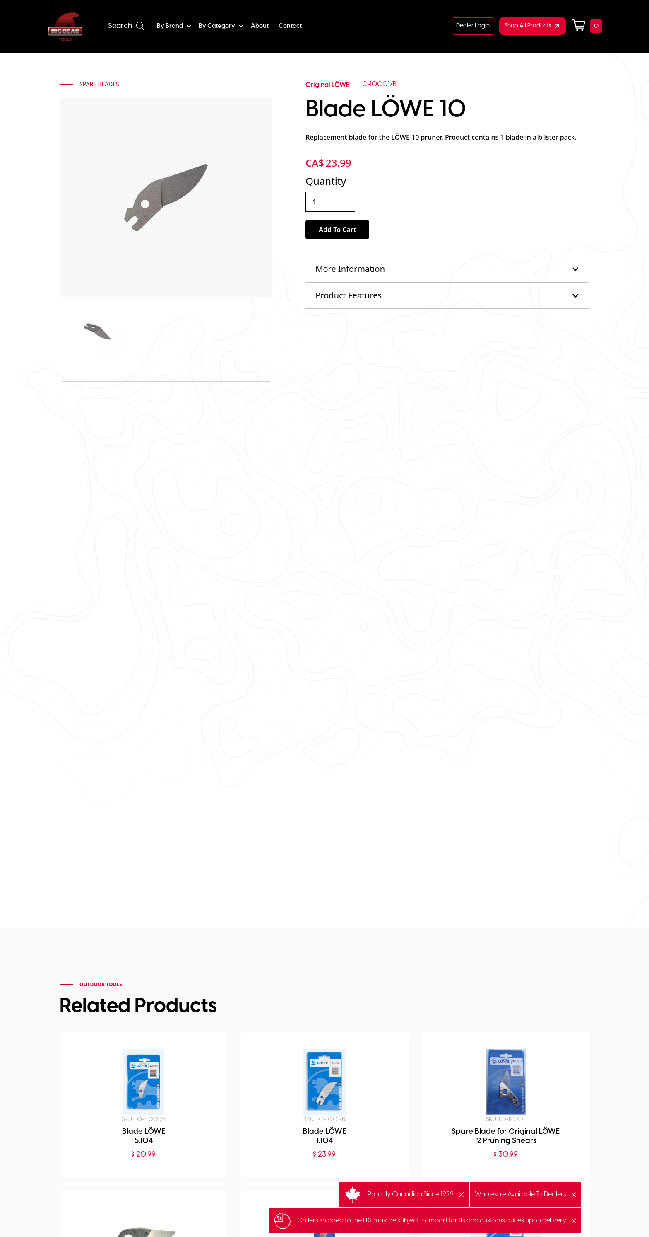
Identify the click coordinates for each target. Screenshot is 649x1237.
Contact (290, 26)
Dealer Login (473, 26)
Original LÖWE (327, 85)
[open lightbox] (97, 331)
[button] (126, 26)
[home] (65, 26)
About (260, 26)
